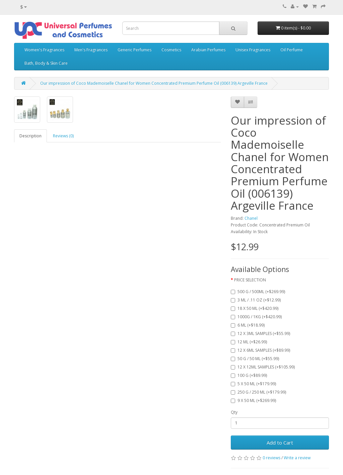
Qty (234, 412)
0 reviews (271, 458)
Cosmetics (171, 50)
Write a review (297, 458)
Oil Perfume (291, 50)
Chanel (251, 218)
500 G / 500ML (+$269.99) (258, 291)
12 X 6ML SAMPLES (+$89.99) (260, 350)
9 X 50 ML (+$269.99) (253, 400)
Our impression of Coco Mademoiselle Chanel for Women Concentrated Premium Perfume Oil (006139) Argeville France (154, 83)
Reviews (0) (63, 136)
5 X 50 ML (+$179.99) (253, 384)
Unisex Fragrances (252, 50)
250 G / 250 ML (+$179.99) (258, 392)
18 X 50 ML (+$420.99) (254, 308)
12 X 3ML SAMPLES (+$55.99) (260, 333)
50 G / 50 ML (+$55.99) (255, 358)
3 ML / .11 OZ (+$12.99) (256, 300)
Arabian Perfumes (208, 50)
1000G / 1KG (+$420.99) (256, 317)
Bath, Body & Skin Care (46, 63)
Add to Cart (280, 442)
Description (30, 136)
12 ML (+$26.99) (249, 342)
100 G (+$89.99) (249, 375)
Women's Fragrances (44, 50)
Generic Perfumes (134, 50)
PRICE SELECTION (250, 280)
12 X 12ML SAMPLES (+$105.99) (263, 367)
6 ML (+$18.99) (248, 325)
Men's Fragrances (91, 50)
